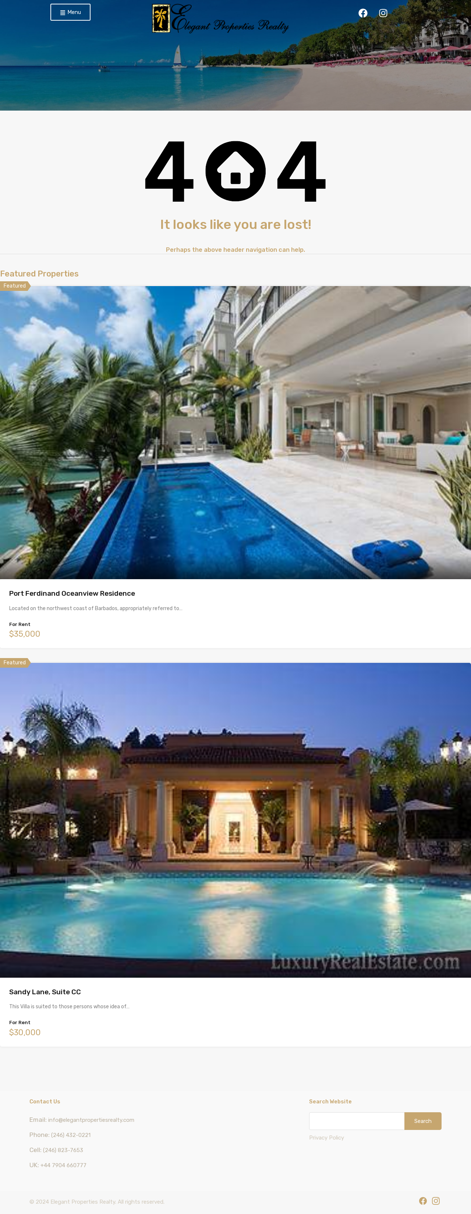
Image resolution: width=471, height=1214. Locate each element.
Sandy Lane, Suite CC (45, 992)
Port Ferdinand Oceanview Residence (72, 593)
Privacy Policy (326, 1137)
